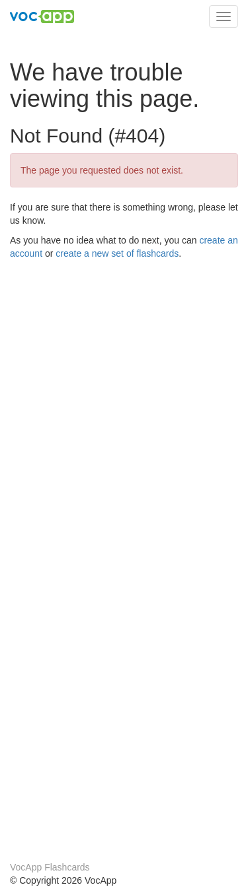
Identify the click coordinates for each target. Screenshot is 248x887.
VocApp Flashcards (50, 867)
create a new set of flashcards (117, 253)
